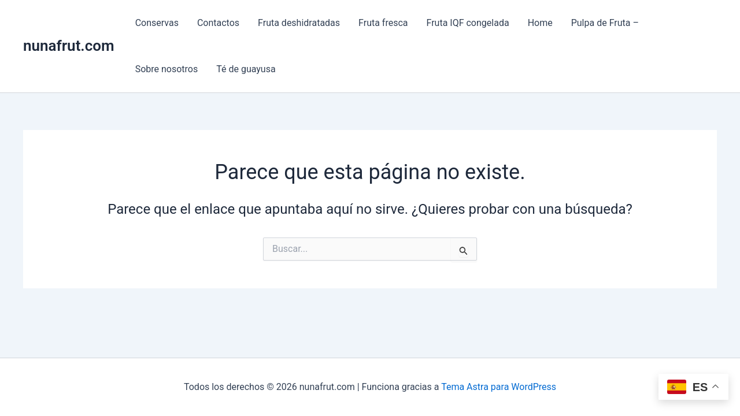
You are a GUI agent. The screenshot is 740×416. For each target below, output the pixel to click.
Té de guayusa (245, 69)
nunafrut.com (68, 45)
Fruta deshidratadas (299, 22)
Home (540, 22)
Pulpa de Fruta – (605, 22)
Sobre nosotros (166, 69)
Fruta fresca (383, 22)
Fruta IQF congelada (468, 22)
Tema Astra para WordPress (498, 386)
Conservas (157, 22)
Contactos (218, 22)
